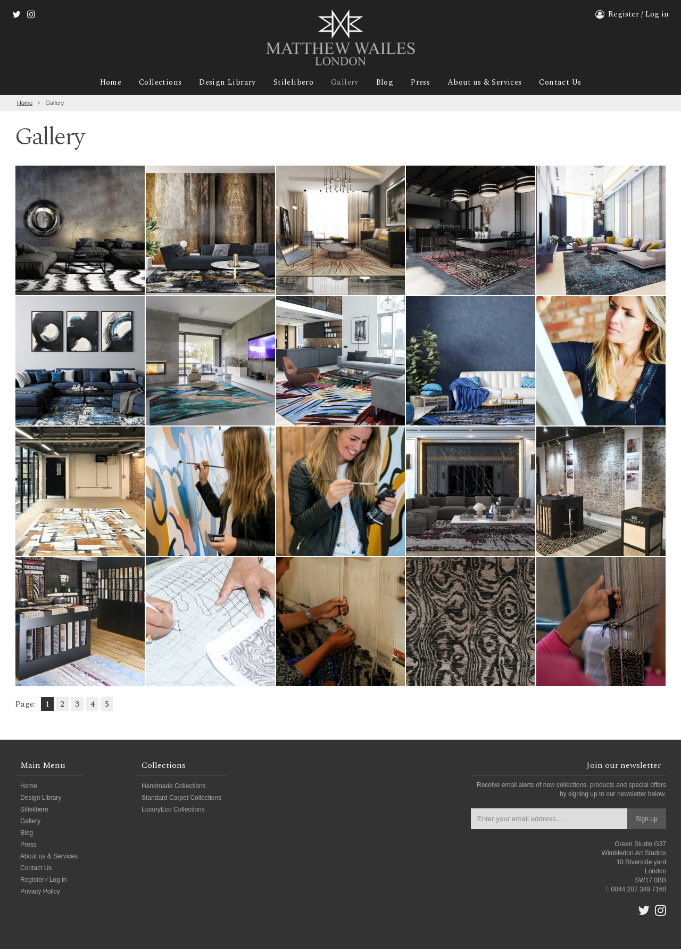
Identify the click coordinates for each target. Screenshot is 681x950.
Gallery (344, 83)
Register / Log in (638, 14)
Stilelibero (291, 83)
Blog (385, 83)
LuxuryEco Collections (173, 810)
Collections (155, 83)
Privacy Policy (40, 892)
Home (104, 83)
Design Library (224, 83)
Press (422, 83)
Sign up (647, 820)
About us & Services (488, 83)
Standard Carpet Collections (181, 798)
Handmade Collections (174, 787)
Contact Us (566, 83)
